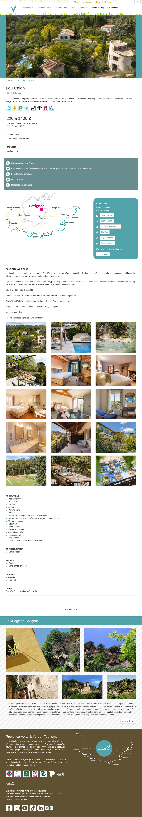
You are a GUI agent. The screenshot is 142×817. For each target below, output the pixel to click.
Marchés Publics (14, 765)
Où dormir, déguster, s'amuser (104, 8)
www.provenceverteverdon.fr (27, 796)
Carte (107, 2)
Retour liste (71, 609)
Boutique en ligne (82, 2)
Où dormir (21, 80)
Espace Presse (50, 762)
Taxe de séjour (29, 765)
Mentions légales (21, 759)
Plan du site (64, 762)
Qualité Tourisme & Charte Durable (27, 762)
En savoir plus (128, 721)
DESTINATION (44, 8)
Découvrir (28, 8)
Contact (9, 759)
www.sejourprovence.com (17, 799)
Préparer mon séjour (65, 8)
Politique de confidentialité (41, 759)
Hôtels (31, 80)
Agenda (83, 8)
